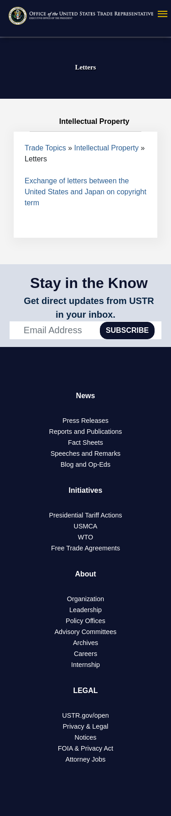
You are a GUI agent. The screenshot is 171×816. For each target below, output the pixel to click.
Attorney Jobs (86, 759)
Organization (85, 599)
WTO (85, 537)
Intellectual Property (106, 148)
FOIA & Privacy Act (86, 748)
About (85, 574)
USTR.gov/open (85, 715)
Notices (86, 737)
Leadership (85, 609)
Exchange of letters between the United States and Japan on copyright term (85, 192)
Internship (85, 664)
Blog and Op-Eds (86, 464)
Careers (85, 653)
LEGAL (85, 690)
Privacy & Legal (86, 726)
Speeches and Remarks (86, 453)
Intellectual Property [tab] (85, 121)
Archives (85, 642)
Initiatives (86, 490)
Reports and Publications (85, 431)
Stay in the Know (89, 283)
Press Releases (85, 420)
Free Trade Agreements (85, 548)
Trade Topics (45, 148)
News (85, 396)
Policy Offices (85, 620)
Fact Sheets (85, 442)
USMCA (86, 526)
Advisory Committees (86, 631)
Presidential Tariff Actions (85, 515)
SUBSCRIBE (127, 330)
